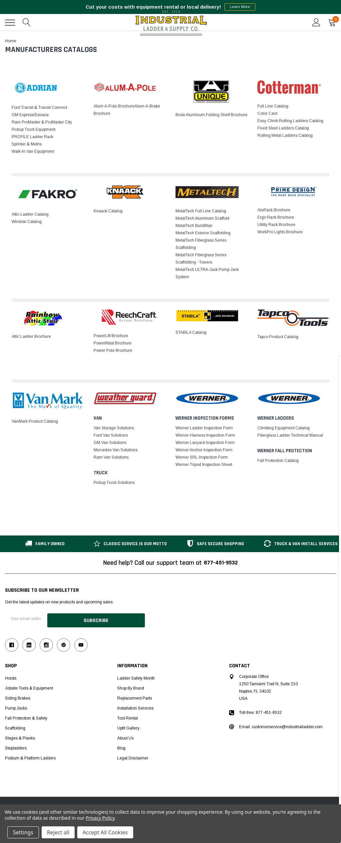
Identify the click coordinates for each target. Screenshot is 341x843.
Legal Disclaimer (132, 756)
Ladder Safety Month (136, 676)
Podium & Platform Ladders (30, 756)
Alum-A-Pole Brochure (114, 106)
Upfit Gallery (128, 726)
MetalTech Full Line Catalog (200, 211)
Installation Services (135, 706)
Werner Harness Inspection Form (205, 435)
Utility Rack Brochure (276, 224)
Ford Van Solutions (111, 435)
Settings (23, 832)
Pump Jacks (16, 706)
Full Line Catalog (272, 106)
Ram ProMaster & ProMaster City (42, 122)
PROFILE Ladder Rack (32, 136)
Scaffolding (15, 726)
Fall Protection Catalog (278, 460)
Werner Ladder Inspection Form (204, 428)
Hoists (10, 676)
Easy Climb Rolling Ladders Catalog (290, 120)
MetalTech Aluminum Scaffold (202, 218)
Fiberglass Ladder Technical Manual (290, 435)
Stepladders (16, 746)
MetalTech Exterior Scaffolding (202, 233)
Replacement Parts (134, 696)
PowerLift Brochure (111, 335)
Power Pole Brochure (113, 350)
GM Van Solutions (110, 442)
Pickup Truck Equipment (33, 129)
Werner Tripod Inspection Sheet (203, 464)
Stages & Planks (20, 736)
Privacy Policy (100, 818)
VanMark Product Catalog (35, 421)
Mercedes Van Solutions (116, 450)
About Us (125, 736)
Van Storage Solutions (114, 428)
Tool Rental (127, 716)
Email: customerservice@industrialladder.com (281, 725)
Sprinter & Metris (27, 144)
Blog (121, 746)
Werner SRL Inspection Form (201, 457)
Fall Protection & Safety (26, 716)
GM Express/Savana (30, 114)
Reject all (58, 832)
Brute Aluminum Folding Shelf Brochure (211, 114)
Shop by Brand (130, 686)
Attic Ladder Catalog (30, 214)
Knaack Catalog (108, 211)
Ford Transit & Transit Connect (39, 107)
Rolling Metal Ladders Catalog (285, 135)
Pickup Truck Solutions (114, 482)
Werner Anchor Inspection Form (203, 450)
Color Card (267, 113)
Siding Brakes (17, 696)
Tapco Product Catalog (277, 336)
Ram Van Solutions (111, 457)
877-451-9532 (220, 562)
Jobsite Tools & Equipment (29, 686)
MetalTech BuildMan (193, 225)
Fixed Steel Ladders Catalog (283, 128)
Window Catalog (27, 221)
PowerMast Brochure (113, 343)
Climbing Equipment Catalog (283, 428)
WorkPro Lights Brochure (280, 232)
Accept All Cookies (105, 832)
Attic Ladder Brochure (31, 336)
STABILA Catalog (190, 332)
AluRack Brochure (273, 210)
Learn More (239, 7)
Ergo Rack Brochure (275, 217)
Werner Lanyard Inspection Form (205, 442)
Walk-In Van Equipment (33, 151)
